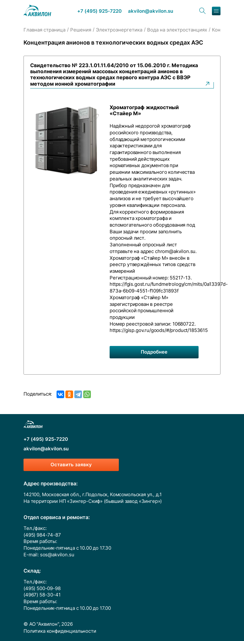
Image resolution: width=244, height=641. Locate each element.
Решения (80, 30)
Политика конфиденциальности (60, 631)
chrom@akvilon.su (175, 251)
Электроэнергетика (119, 30)
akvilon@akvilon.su (150, 11)
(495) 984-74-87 (42, 535)
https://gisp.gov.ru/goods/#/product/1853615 (159, 330)
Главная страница (44, 30)
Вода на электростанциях (177, 30)
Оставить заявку (71, 465)
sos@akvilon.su (57, 555)
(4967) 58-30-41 (42, 595)
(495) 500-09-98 (42, 588)
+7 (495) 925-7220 (99, 11)
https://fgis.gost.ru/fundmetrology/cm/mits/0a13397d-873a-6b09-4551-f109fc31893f (169, 287)
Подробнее (154, 352)
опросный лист (127, 238)
